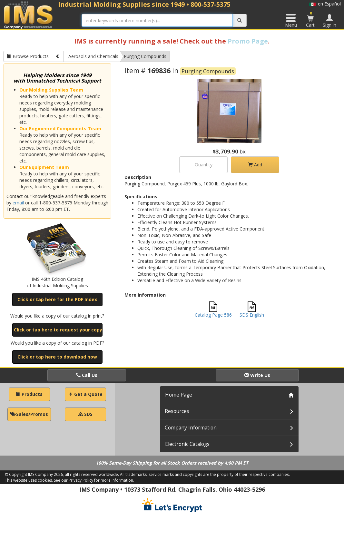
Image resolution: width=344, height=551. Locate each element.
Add (255, 165)
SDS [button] (85, 414)
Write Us (257, 375)
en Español (325, 4)
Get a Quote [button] (85, 394)
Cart (310, 19)
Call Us (86, 375)
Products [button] (29, 394)
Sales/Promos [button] (29, 414)
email (18, 203)
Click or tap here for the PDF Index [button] (57, 299)
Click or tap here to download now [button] (57, 357)
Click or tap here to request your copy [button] (58, 330)
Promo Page (248, 41)
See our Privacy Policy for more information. (94, 480)
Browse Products (28, 56)
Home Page (178, 394)
